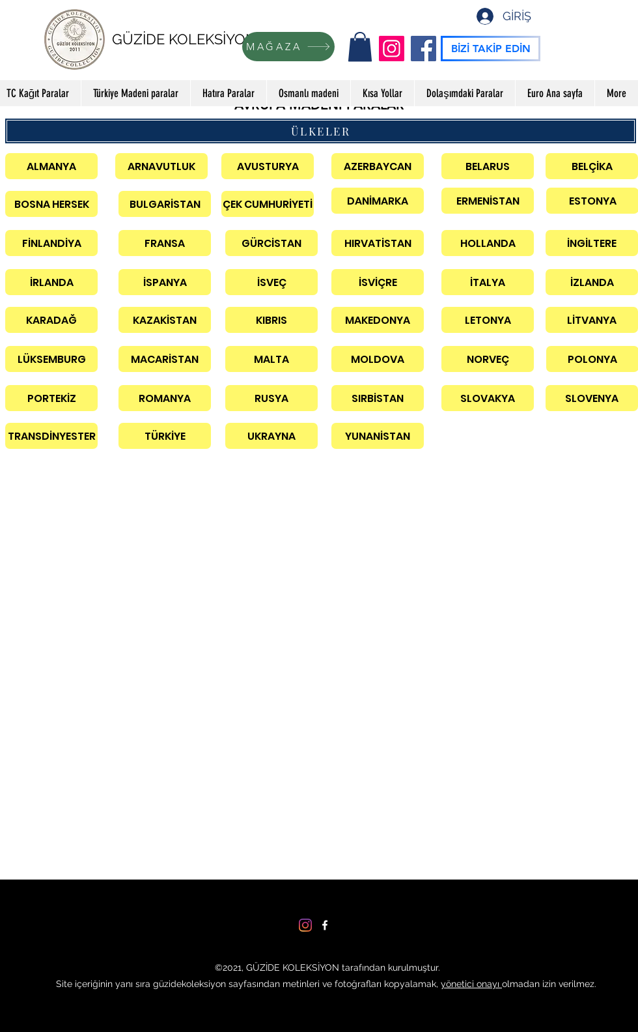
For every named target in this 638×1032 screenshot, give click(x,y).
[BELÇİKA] (592, 166)
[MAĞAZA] (288, 46)
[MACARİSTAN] (164, 359)
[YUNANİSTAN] (377, 436)
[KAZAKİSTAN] (164, 320)
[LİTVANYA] (592, 320)
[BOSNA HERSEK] (51, 204)
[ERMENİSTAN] (487, 201)
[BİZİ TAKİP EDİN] (490, 48)
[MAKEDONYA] (377, 320)
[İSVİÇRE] (377, 282)
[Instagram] (391, 48)
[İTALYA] (487, 282)
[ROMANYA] (164, 398)
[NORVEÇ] (487, 359)
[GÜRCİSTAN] (271, 243)
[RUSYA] (271, 398)
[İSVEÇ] (271, 282)
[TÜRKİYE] (164, 436)
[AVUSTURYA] (267, 166)
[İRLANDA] (51, 282)
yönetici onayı (471, 984)
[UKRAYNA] (271, 436)
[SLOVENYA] (592, 398)
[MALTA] (271, 359)
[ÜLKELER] (321, 131)
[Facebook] (423, 48)
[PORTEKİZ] (51, 398)
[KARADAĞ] (51, 320)
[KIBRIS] (271, 320)
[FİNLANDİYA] (51, 243)
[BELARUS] (487, 166)
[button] (360, 46)
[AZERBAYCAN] (377, 166)
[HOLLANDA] (487, 243)
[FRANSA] (164, 243)
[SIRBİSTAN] (377, 398)
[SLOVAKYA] (487, 398)
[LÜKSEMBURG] (51, 359)
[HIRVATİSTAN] (377, 243)
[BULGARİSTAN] (164, 204)
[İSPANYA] (164, 282)
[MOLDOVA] (377, 359)
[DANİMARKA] (377, 201)
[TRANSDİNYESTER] (51, 436)
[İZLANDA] (592, 282)
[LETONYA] (487, 320)
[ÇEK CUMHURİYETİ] (267, 204)
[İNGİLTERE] (592, 243)
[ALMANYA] (51, 166)
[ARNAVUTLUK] (161, 166)
